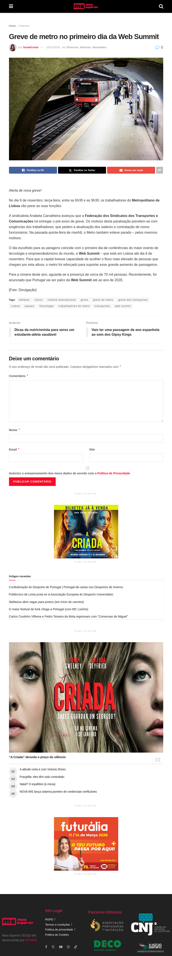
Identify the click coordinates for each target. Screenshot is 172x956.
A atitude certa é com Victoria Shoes (43, 769)
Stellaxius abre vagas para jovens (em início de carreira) (46, 602)
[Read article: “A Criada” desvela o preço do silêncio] (86, 697)
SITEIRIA (31, 940)
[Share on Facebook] (33, 170)
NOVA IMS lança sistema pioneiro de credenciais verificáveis (58, 791)
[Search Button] (161, 6)
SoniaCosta (31, 47)
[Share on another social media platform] (159, 170)
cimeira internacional (62, 299)
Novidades (100, 47)
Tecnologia (46, 306)
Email (14, 449)
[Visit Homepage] (86, 6)
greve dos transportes (133, 299)
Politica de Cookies (57, 934)
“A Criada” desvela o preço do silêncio (37, 757)
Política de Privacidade (113, 473)
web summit (123, 306)
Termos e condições (57, 924)
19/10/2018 (53, 47)
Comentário (18, 376)
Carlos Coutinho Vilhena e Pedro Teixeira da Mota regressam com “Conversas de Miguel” (68, 616)
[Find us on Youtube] (61, 946)
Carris (38, 299)
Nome (14, 430)
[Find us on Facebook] (46, 946)
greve (84, 299)
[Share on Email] (131, 170)
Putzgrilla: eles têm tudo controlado (42, 777)
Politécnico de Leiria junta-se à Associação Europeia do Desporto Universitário (61, 594)
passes (29, 306)
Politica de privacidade (59, 929)
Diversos (24, 25)
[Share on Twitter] (82, 170)
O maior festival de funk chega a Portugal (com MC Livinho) (48, 609)
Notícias (85, 47)
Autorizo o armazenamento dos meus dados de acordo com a (69, 473)
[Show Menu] (11, 6)
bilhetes (24, 299)
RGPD (49, 919)
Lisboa (15, 306)
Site (92, 449)
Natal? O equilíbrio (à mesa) (37, 784)
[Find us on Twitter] (53, 946)
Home (12, 25)
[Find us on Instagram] (68, 946)
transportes (102, 306)
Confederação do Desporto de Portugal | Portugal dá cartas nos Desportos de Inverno (66, 587)
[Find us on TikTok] (75, 947)
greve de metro (103, 299)
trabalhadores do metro (74, 306)
